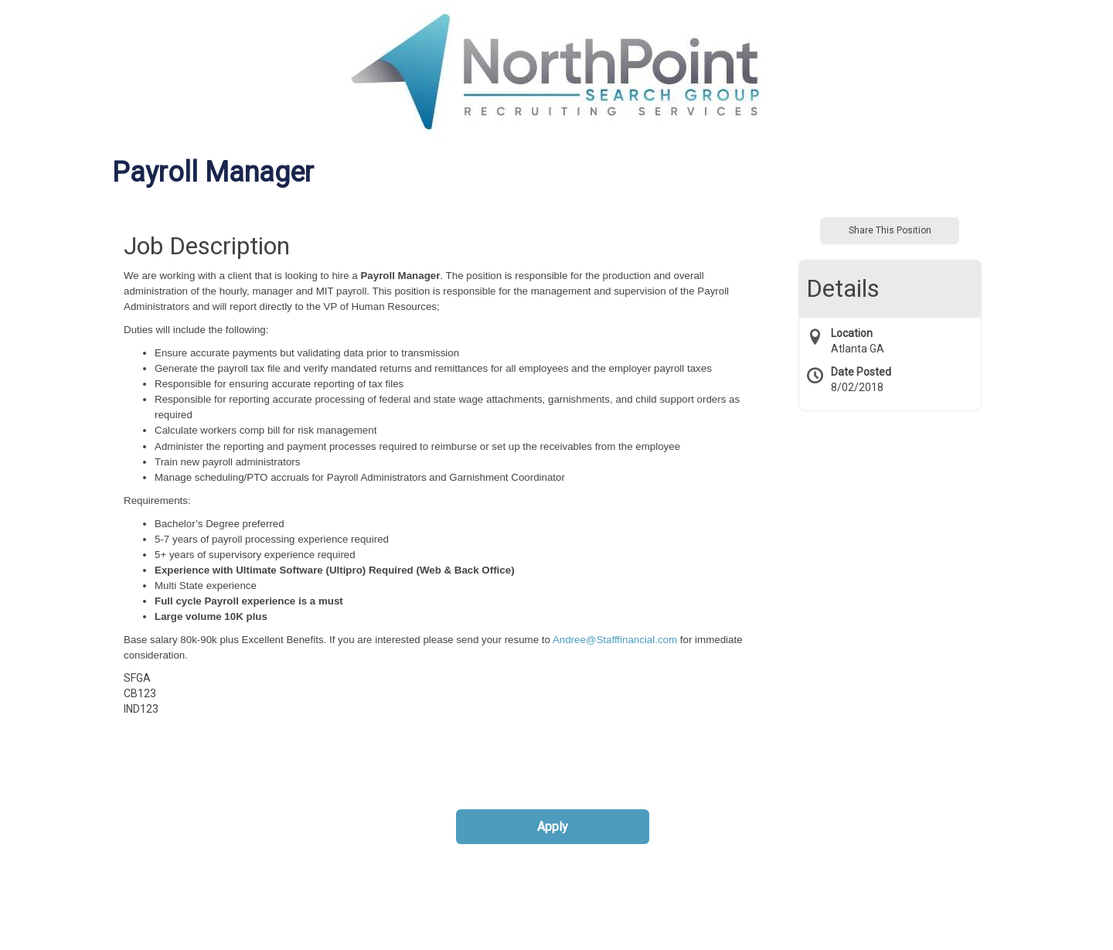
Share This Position (890, 230)
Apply (552, 826)
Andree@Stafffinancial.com (615, 639)
